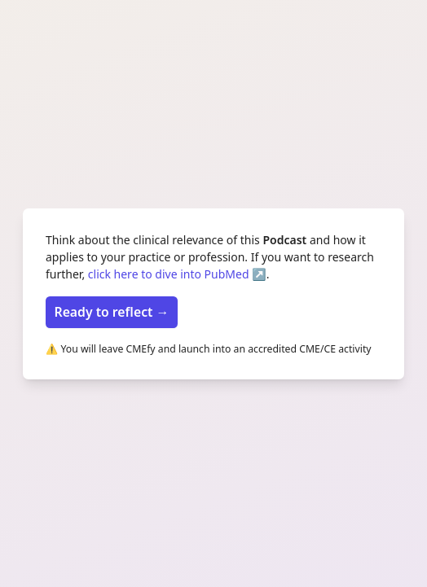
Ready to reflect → (112, 312)
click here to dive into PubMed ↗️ (177, 274)
